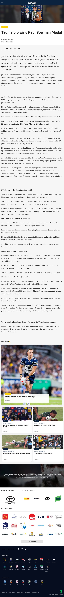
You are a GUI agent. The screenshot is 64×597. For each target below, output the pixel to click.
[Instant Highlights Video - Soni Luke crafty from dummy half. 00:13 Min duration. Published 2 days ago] (48, 420)
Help (22, 592)
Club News (4, 27)
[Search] (62, 3)
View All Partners (32, 541)
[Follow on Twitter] (22, 548)
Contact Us (27, 592)
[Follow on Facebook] (18, 548)
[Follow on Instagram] (25, 548)
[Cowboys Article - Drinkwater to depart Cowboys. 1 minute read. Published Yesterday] (31, 375)
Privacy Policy (12, 592)
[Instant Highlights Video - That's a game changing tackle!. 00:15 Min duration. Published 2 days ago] (48, 448)
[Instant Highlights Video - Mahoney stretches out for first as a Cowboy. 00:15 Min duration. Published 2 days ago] (17, 448)
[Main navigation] (2, 3)
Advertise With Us (35, 592)
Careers (18, 592)
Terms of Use (4, 592)
